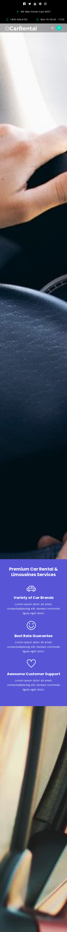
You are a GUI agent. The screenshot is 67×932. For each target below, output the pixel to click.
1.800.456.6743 (16, 19)
